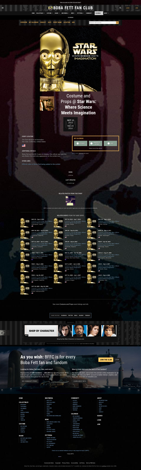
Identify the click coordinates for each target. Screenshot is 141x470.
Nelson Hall (76, 433)
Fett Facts (49, 441)
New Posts (23, 440)
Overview (23, 22)
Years (22, 418)
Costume (50, 13)
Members (75, 404)
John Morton (76, 424)
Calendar (98, 13)
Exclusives (49, 424)
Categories (23, 406)
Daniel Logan (76, 420)
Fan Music (49, 404)
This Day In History (51, 439)
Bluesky (81, 315)
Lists (22, 410)
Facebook (64, 315)
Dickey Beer (76, 427)
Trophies (75, 410)
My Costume (24, 426)
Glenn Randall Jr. (77, 429)
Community (90, 13)
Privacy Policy (66, 463)
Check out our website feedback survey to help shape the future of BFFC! (70, 450)
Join (136, 8)
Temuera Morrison (77, 418)
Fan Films (49, 408)
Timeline (23, 420)
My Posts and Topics (26, 438)
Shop (100, 410)
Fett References (51, 443)
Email (75, 315)
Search (99, 416)
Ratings (22, 414)
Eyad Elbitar (76, 431)
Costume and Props (66, 304)
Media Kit (101, 402)
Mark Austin (76, 425)
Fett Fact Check (51, 429)
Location (67, 22)
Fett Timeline (50, 445)
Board (57, 13)
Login (127, 8)
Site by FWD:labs (90, 463)
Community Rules (49, 463)
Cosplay (23, 432)
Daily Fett (49, 400)
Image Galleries (51, 402)
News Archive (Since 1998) (53, 422)
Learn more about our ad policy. (87, 343)
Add (73, 22)
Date (49, 22)
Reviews (23, 416)
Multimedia (65, 13)
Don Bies (75, 422)
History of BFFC (103, 406)
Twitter (70, 315)
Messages (75, 408)
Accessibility (74, 463)
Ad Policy (82, 463)
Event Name (57, 22)
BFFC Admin (75, 153)
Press (100, 404)
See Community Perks (29, 381)
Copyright (57, 463)
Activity (75, 400)
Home (33, 13)
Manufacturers (25, 412)
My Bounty (23, 404)
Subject (43, 22)
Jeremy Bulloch (77, 437)
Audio (48, 406)
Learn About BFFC (80, 381)
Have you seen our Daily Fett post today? (70, 2)
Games (48, 414)
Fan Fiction (49, 412)
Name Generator (77, 406)
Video (48, 410)
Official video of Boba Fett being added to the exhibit (41, 164)
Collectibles (40, 13)
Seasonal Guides (51, 431)
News (73, 13)
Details (22, 430)
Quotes (48, 447)
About (106, 13)
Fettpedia (80, 13)
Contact (101, 412)
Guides (48, 425)
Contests (75, 402)
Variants (23, 428)
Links (100, 408)
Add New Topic (24, 442)
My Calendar (33, 22)
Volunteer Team (103, 400)
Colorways (23, 408)
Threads (87, 315)
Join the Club (106, 360)
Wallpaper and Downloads (54, 415)
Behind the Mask (51, 437)
